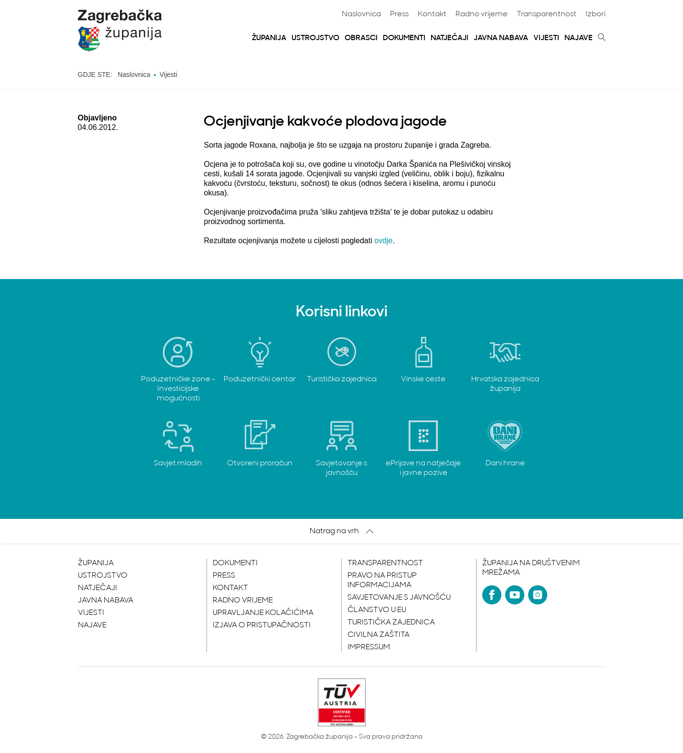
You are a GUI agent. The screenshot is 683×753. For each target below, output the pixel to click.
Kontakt (432, 14)
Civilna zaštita (378, 635)
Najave (578, 38)
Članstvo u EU (376, 610)
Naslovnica (361, 14)
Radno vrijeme (481, 14)
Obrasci (361, 38)
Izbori (595, 14)
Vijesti (546, 38)
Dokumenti (404, 38)
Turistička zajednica (391, 622)
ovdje (383, 241)
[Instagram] (537, 594)
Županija (269, 38)
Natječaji (449, 38)
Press (399, 14)
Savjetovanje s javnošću (399, 598)
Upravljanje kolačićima (263, 613)
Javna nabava (501, 38)
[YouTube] (514, 594)
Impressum (368, 647)
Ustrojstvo (315, 38)
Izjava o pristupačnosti (262, 625)
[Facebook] (491, 594)
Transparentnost (546, 14)
